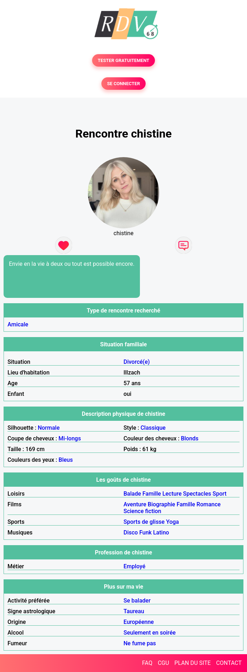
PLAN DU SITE (193, 663)
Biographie (161, 504)
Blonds (189, 438)
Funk (145, 532)
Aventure (134, 504)
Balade (132, 493)
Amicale (17, 324)
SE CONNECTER (123, 83)
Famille (151, 493)
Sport (220, 493)
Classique (153, 427)
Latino (161, 532)
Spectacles (197, 493)
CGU (163, 663)
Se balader (137, 600)
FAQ (147, 663)
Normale (49, 427)
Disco (130, 532)
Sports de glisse (144, 521)
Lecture (172, 493)
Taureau (133, 611)
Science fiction (142, 511)
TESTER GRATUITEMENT (124, 60)
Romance (209, 504)
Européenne (138, 622)
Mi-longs (70, 438)
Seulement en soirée (149, 632)
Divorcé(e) (136, 361)
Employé (134, 566)
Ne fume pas (139, 643)
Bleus (66, 459)
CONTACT (229, 663)
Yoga (172, 521)
